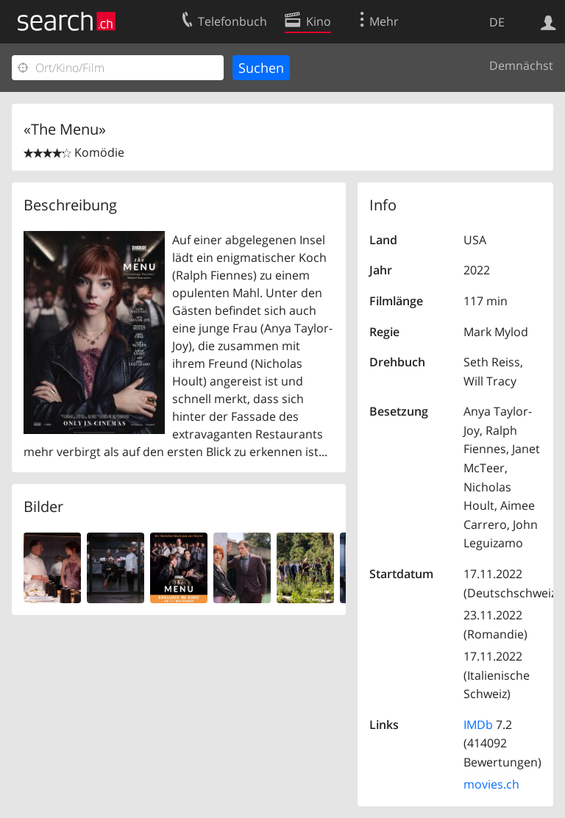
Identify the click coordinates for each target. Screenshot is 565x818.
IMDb (478, 724)
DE (497, 22)
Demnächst (521, 65)
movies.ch (491, 784)
